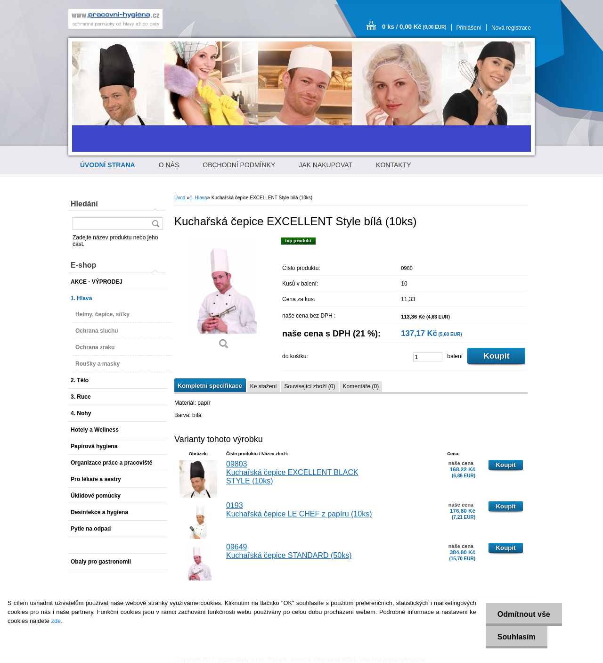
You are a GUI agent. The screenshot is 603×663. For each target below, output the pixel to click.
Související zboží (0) (309, 386)
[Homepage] (107, 165)
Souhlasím (516, 637)
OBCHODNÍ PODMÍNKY (239, 165)
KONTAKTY (393, 165)
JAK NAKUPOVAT (325, 165)
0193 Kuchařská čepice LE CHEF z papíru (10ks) (299, 509)
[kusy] (427, 356)
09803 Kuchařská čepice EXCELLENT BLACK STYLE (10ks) (292, 472)
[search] (155, 223)
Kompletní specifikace (210, 385)
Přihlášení (468, 28)
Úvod (179, 197)
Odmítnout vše (523, 614)
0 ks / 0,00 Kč (414, 26)
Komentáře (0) (361, 386)
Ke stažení (263, 386)
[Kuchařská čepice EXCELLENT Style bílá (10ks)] (224, 296)
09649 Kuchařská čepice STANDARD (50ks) (288, 551)
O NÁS (169, 165)
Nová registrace (511, 28)
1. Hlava (198, 197)
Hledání (84, 204)
